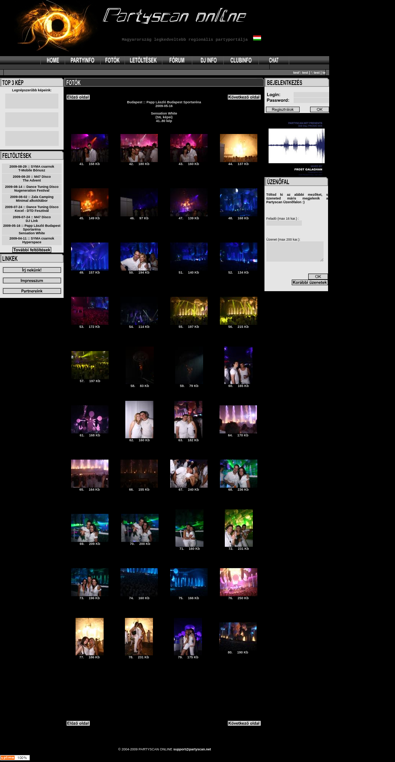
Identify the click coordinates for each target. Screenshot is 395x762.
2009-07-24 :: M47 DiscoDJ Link (32, 219)
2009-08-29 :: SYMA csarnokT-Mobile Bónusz (31, 168)
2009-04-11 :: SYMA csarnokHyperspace (31, 240)
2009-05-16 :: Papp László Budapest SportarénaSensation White (31, 229)
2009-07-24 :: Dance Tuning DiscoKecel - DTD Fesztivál (32, 209)
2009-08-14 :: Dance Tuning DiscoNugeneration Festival (32, 188)
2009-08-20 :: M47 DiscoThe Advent (32, 178)
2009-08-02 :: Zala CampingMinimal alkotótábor (31, 198)
